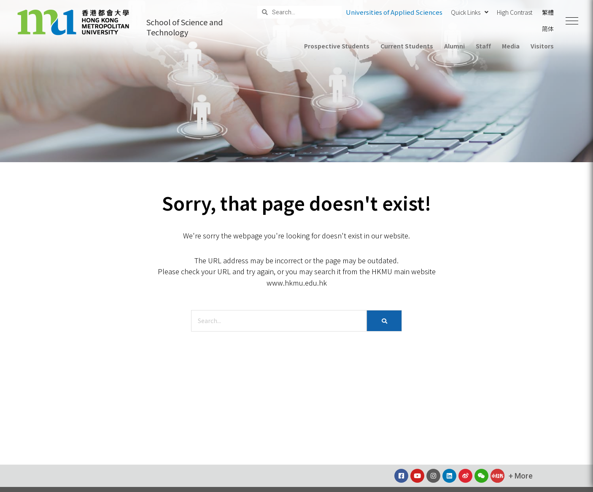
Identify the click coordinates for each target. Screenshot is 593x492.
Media (511, 46)
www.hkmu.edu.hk (297, 283)
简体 (548, 28)
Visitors (542, 46)
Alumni (454, 46)
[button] (571, 21)
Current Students (406, 46)
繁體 (548, 12)
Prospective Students (336, 46)
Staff (483, 46)
